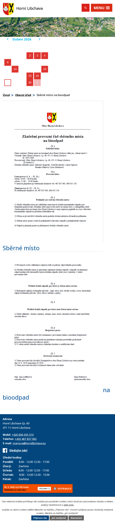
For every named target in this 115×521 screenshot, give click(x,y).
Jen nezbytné (59, 518)
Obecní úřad (23, 95)
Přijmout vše (40, 518)
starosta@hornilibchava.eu (29, 443)
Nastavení (76, 518)
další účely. (69, 504)
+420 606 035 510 (23, 434)
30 (29, 82)
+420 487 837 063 (26, 439)
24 (37, 75)
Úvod (6, 95)
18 (44, 69)
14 (15, 69)
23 (29, 75)
